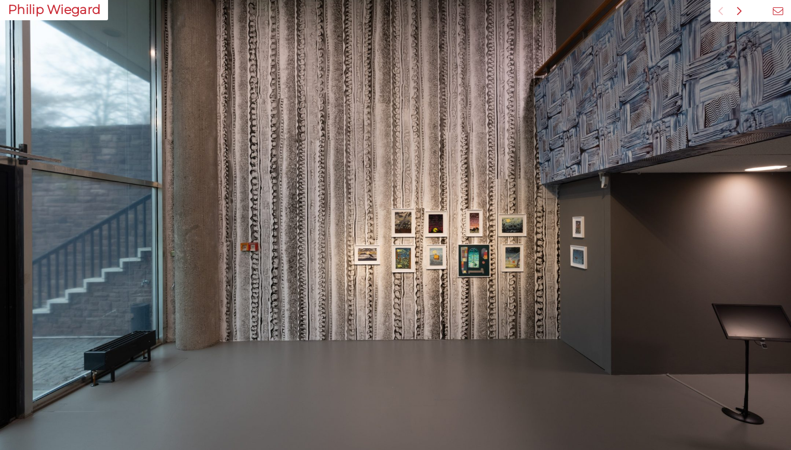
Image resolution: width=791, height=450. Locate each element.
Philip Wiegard (54, 9)
